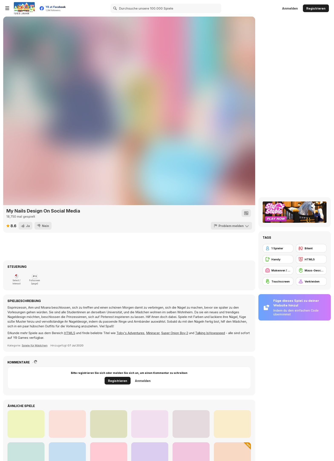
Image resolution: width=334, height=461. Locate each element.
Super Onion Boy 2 (174, 333)
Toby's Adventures (130, 333)
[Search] (115, 8)
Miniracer (153, 333)
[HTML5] (311, 259)
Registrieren (315, 8)
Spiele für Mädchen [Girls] (35, 345)
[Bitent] (311, 248)
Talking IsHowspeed (210, 333)
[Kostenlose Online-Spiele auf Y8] (24, 8)
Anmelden (290, 8)
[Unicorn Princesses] (26, 424)
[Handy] (278, 259)
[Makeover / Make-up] (278, 270)
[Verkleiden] (311, 281)
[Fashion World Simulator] (191, 424)
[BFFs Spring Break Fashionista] (67, 424)
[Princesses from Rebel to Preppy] (149, 424)
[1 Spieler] (278, 248)
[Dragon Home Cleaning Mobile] (108, 424)
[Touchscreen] (278, 281)
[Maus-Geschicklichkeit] (311, 270)
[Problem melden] (231, 226)
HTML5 (69, 333)
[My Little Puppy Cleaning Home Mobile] (232, 424)
